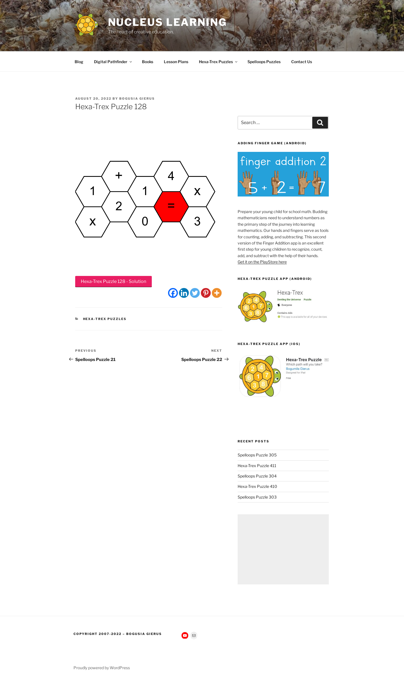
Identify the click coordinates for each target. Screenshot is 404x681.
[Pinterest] (206, 293)
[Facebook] (173, 293)
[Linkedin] (184, 293)
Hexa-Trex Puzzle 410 (257, 486)
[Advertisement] (283, 549)
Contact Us (301, 61)
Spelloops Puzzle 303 (257, 497)
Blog (79, 61)
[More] (217, 293)
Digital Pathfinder (113, 61)
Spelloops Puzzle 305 (257, 455)
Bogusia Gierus (137, 98)
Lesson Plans (176, 61)
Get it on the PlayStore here (262, 261)
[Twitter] (195, 293)
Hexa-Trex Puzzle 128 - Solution (113, 281)
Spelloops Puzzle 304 (257, 476)
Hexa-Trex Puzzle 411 (257, 465)
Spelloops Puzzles (264, 61)
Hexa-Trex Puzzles (218, 61)
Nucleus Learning (167, 22)
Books (147, 61)
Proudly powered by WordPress (102, 667)
